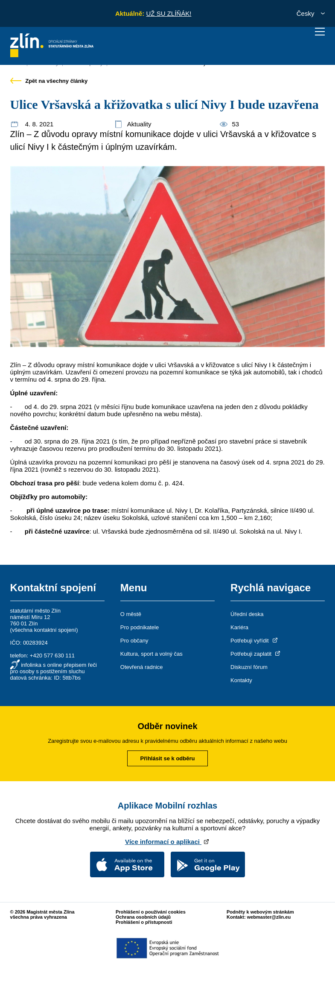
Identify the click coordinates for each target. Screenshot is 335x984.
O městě (130, 614)
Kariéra (239, 627)
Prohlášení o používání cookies (151, 911)
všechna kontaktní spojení (44, 630)
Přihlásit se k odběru (167, 758)
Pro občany (134, 640)
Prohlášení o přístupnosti (144, 922)
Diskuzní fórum (249, 667)
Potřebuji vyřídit (254, 640)
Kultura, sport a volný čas (151, 654)
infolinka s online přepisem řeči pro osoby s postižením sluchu (53, 668)
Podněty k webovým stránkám (260, 911)
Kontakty (241, 680)
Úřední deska (246, 614)
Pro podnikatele (139, 627)
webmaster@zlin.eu (269, 917)
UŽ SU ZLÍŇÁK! (168, 13)
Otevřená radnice (141, 667)
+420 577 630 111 (52, 655)
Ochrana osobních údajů (143, 917)
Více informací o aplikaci (167, 841)
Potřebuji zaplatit (256, 654)
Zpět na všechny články (49, 81)
